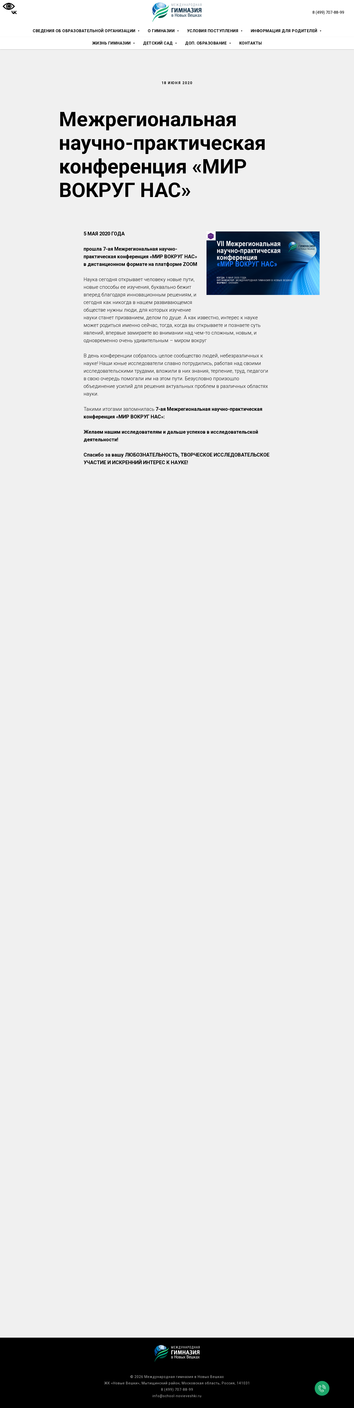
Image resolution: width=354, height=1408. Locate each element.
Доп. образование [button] (206, 43)
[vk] (14, 12)
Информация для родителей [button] (285, 31)
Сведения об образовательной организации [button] (84, 31)
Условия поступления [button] (213, 31)
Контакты (250, 43)
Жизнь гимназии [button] (112, 43)
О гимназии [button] (162, 31)
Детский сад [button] (158, 43)
